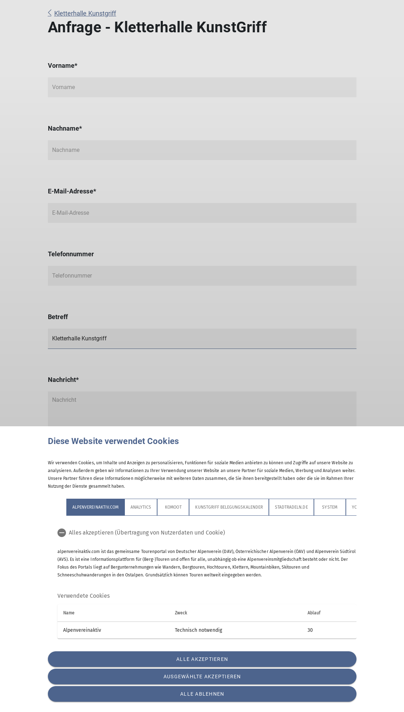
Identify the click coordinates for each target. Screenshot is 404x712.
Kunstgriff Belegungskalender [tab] (228, 507)
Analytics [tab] (141, 507)
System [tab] (329, 507)
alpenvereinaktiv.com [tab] (95, 507)
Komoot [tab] (173, 507)
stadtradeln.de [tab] (291, 507)
